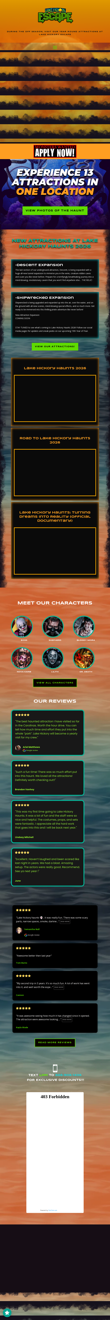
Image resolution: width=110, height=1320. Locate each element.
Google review (31, 936)
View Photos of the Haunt (55, 211)
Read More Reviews (55, 1044)
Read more (65, 923)
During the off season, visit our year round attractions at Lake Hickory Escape (55, 33)
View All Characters (55, 684)
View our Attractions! (55, 347)
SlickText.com (52, 1212)
